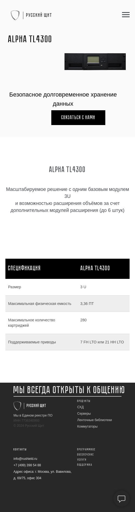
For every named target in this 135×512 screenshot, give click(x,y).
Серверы (84, 413)
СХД (80, 407)
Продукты (84, 401)
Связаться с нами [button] (78, 117)
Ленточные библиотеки (94, 420)
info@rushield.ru (25, 459)
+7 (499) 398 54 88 (27, 465)
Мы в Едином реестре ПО (33, 415)
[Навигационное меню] (126, 14)
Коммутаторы (87, 426)
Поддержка (84, 465)
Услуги (82, 459)
